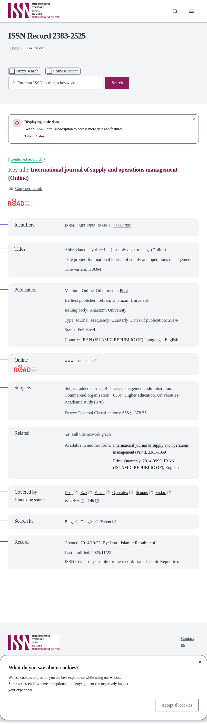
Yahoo (107, 523)
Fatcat (100, 494)
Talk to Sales (34, 136)
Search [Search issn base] (117, 83)
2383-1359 (122, 226)
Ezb (84, 494)
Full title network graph (89, 434)
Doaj (69, 494)
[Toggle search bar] (174, 11)
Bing (69, 523)
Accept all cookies (176, 704)
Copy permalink (26, 188)
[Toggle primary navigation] (191, 11)
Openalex (122, 494)
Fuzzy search (26, 71)
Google (87, 523)
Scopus (144, 494)
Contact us (188, 644)
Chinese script (65, 71)
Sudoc (164, 494)
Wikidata (73, 502)
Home (14, 48)
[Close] (200, 661)
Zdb (91, 502)
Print (124, 291)
